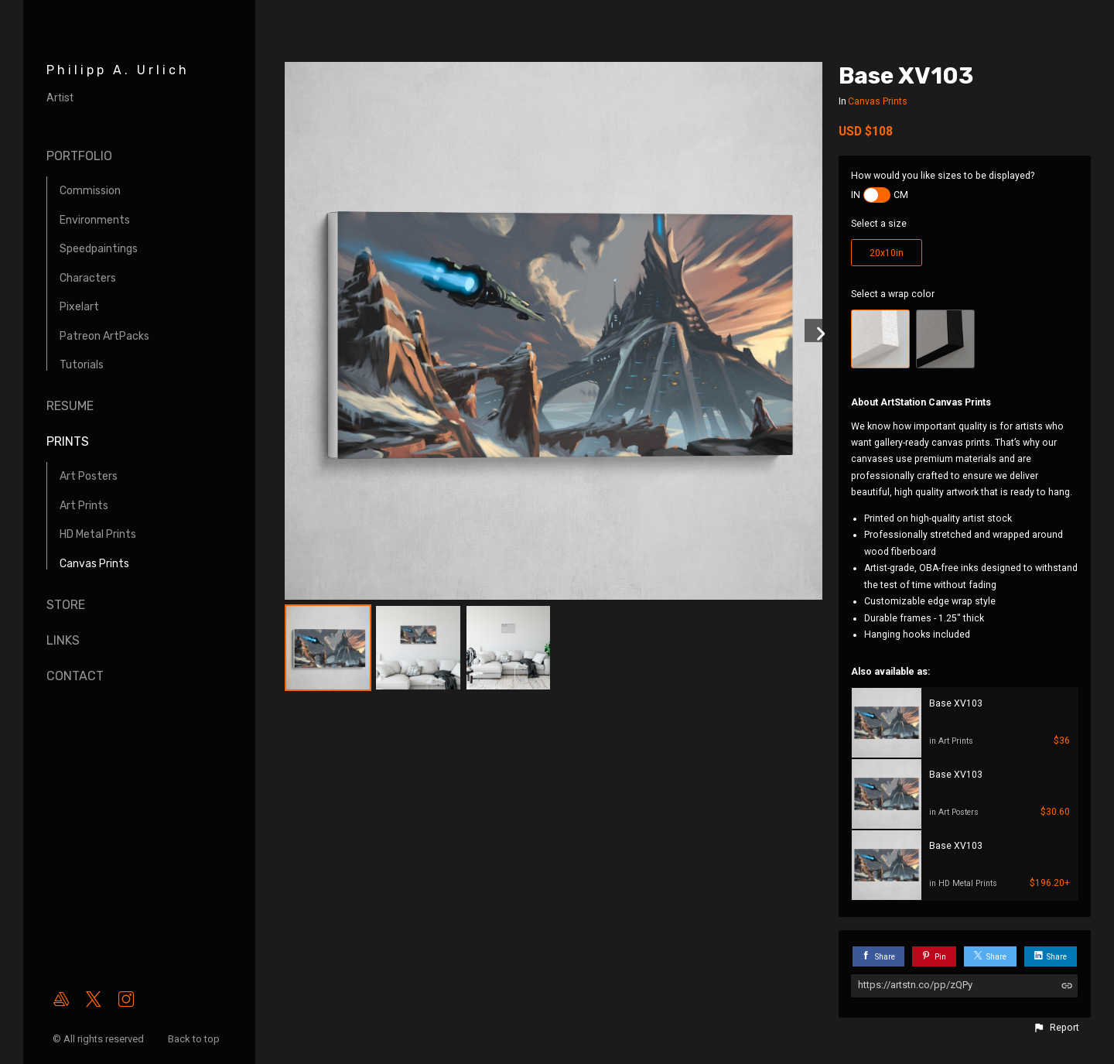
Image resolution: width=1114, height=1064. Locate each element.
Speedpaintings (99, 248)
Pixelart (79, 306)
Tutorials (82, 364)
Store (65, 604)
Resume (70, 406)
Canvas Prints (94, 563)
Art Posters (89, 476)
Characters (88, 278)
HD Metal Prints (98, 534)
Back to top (195, 1039)
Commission (90, 190)
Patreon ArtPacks (104, 336)
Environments (95, 220)
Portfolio (79, 156)
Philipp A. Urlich (118, 70)
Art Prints (84, 505)
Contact (75, 676)
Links (63, 640)
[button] (1056, 1027)
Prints (67, 441)
